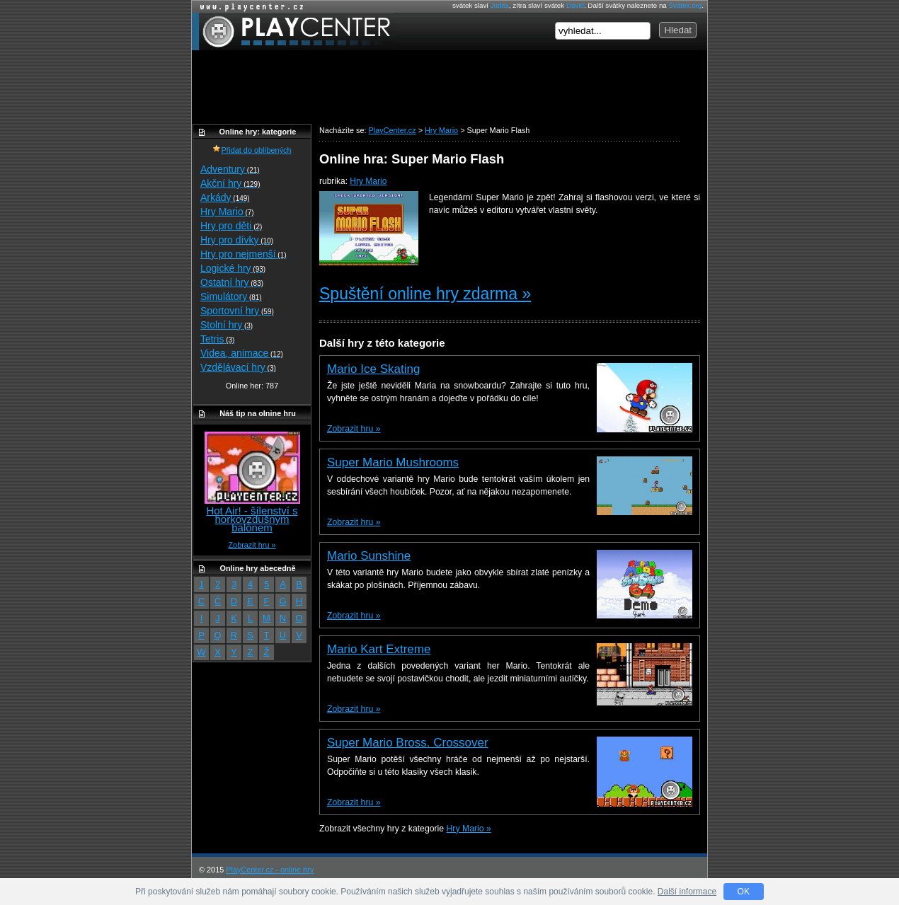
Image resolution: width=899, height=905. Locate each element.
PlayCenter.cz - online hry (270, 869)
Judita (500, 5)
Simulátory (231, 296)
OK (744, 892)
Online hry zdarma (248, 7)
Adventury (230, 169)
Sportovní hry (237, 310)
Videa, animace (241, 353)
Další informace (687, 892)
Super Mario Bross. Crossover (407, 742)
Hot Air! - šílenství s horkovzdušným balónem (251, 519)
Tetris (217, 339)
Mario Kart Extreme (378, 649)
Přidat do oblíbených (251, 150)
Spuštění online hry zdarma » (425, 293)
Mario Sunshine (369, 556)
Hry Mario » (469, 829)
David (575, 5)
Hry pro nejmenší (243, 254)
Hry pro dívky (236, 240)
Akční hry (230, 183)
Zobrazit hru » (353, 429)
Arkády (225, 197)
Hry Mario (368, 181)
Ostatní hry (231, 282)
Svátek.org (685, 5)
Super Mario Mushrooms (393, 462)
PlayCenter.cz (293, 31)
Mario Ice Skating (373, 369)
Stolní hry (226, 324)
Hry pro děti (231, 225)
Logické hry (232, 268)
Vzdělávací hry (238, 367)
